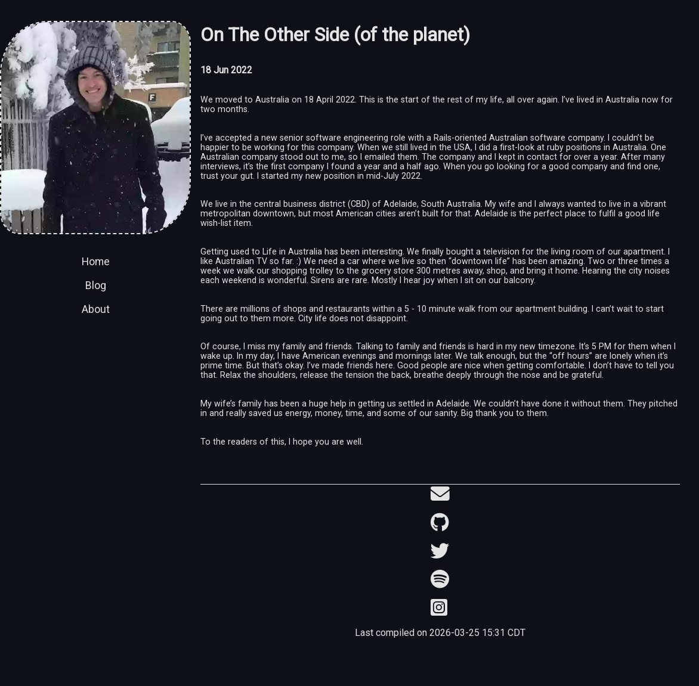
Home (96, 262)
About (96, 309)
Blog (95, 285)
